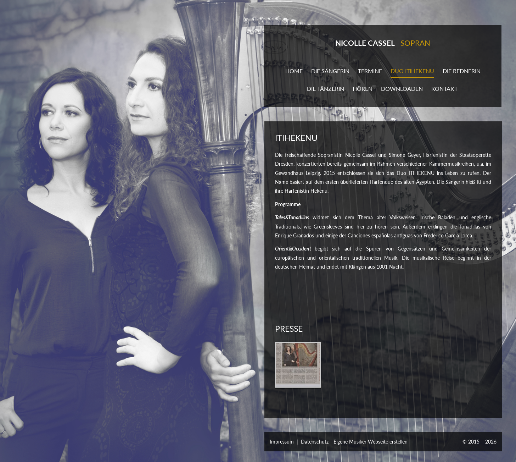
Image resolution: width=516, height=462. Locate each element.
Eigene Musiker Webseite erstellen (370, 442)
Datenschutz (315, 442)
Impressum (282, 442)
